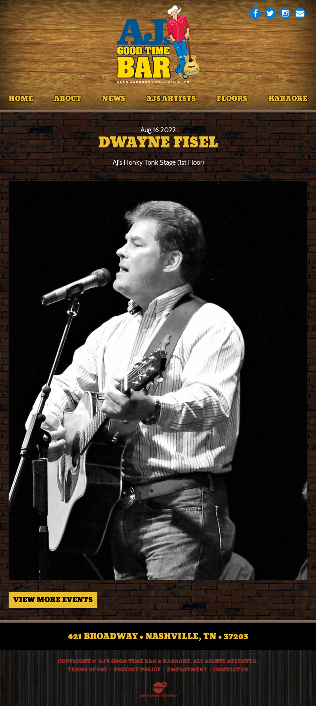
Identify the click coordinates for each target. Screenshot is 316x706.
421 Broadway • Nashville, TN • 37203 (158, 636)
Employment (187, 669)
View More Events (53, 599)
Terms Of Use (88, 669)
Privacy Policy (137, 669)
